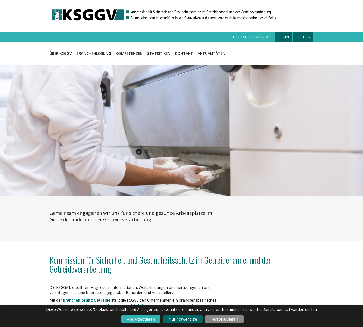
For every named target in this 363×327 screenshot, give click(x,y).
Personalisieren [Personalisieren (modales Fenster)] (224, 319)
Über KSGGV (61, 53)
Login (283, 37)
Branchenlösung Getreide (86, 300)
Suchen (303, 37)
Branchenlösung (93, 53)
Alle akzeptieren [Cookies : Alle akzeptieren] (141, 319)
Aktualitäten (211, 53)
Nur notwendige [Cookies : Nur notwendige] (183, 319)
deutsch (242, 37)
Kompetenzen (129, 53)
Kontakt (184, 53)
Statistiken (158, 53)
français (263, 37)
